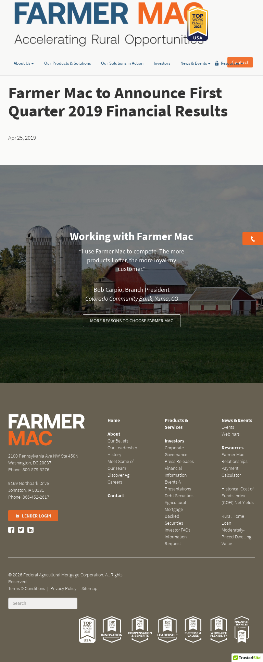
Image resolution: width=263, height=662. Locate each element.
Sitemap (90, 588)
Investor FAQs (177, 530)
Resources (232, 52)
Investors (162, 52)
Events (228, 427)
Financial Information (176, 471)
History (114, 454)
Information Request (176, 540)
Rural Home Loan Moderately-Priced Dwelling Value (236, 530)
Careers (115, 482)
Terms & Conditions (26, 588)
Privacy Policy (63, 588)
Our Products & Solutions (67, 52)
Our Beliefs (118, 441)
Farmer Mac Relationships (235, 458)
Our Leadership (122, 448)
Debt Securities (179, 495)
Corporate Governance (176, 451)
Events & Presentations (178, 485)
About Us (24, 52)
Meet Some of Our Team (121, 465)
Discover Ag (118, 475)
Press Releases (179, 461)
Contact (240, 24)
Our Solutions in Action (122, 52)
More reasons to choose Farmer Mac (131, 320)
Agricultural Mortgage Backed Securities (175, 512)
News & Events (195, 52)
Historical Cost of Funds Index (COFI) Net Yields (238, 496)
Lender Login (33, 516)
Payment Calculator (231, 471)
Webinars (231, 434)
